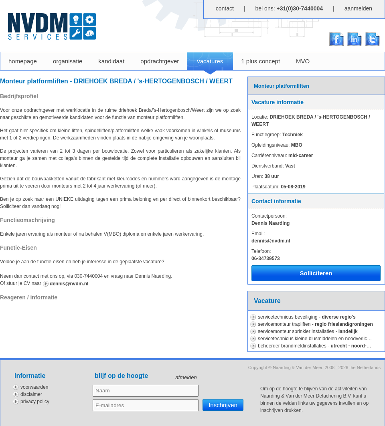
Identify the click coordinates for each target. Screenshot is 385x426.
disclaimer (31, 394)
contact (225, 8)
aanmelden (358, 8)
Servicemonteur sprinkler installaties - (308, 331)
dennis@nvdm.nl (69, 284)
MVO (303, 61)
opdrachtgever (159, 61)
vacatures (210, 66)
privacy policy (34, 401)
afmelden (186, 377)
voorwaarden (34, 387)
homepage (22, 61)
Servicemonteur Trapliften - (315, 324)
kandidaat (111, 61)
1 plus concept (260, 61)
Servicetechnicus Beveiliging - (307, 317)
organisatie (67, 61)
